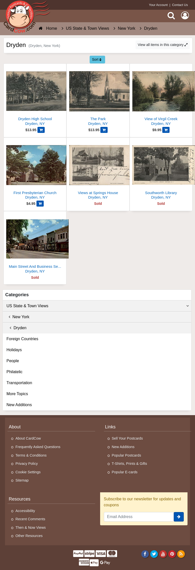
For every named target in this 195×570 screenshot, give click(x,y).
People (12, 361)
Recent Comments (30, 519)
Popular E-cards (125, 472)
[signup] (179, 517)
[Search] (171, 15)
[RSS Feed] (181, 553)
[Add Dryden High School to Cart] (41, 130)
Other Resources (29, 536)
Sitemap (22, 480)
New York (17, 317)
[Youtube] (163, 553)
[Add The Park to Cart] (104, 130)
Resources (19, 499)
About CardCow (28, 438)
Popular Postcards (126, 455)
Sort (96, 59)
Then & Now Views (30, 528)
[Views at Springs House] (98, 170)
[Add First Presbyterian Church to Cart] (40, 204)
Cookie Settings (28, 472)
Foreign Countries (22, 339)
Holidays (14, 350)
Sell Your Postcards (127, 438)
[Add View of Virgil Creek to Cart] (166, 130)
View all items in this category (163, 45)
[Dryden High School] (35, 96)
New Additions (19, 405)
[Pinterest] (172, 553)
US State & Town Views (97, 306)
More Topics (17, 394)
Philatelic (14, 372)
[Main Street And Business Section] (35, 244)
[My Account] (185, 15)
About (15, 426)
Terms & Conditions (31, 455)
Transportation (19, 383)
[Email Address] (139, 517)
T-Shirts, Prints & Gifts (129, 464)
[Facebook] (145, 553)
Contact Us (180, 5)
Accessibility (25, 511)
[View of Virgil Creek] (161, 96)
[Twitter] (154, 553)
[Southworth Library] (161, 170)
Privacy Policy (26, 464)
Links (110, 426)
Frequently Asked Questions (37, 447)
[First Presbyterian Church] (35, 170)
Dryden (16, 328)
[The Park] (98, 96)
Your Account (158, 5)
